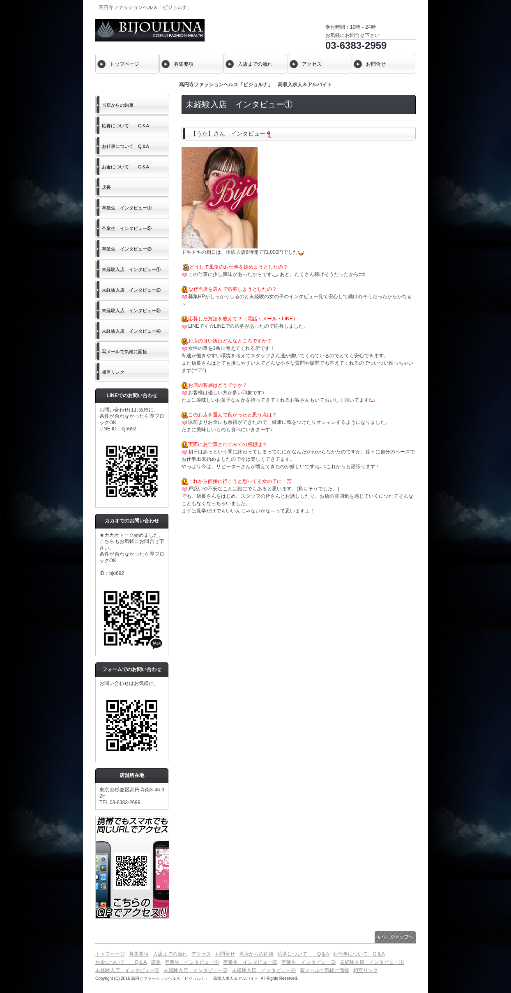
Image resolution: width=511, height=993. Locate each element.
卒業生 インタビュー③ (127, 248)
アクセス (201, 954)
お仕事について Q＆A (125, 146)
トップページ (110, 954)
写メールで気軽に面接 (124, 351)
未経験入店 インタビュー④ (131, 331)
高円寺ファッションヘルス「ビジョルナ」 (145, 7)
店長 (106, 187)
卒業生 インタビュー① (127, 207)
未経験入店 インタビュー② (131, 289)
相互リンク (113, 372)
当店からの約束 (118, 105)
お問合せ (225, 954)
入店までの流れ (170, 954)
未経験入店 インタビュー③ (131, 310)
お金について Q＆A (125, 166)
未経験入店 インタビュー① (131, 269)
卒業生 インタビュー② (127, 228)
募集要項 (139, 954)
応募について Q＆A (125, 125)
